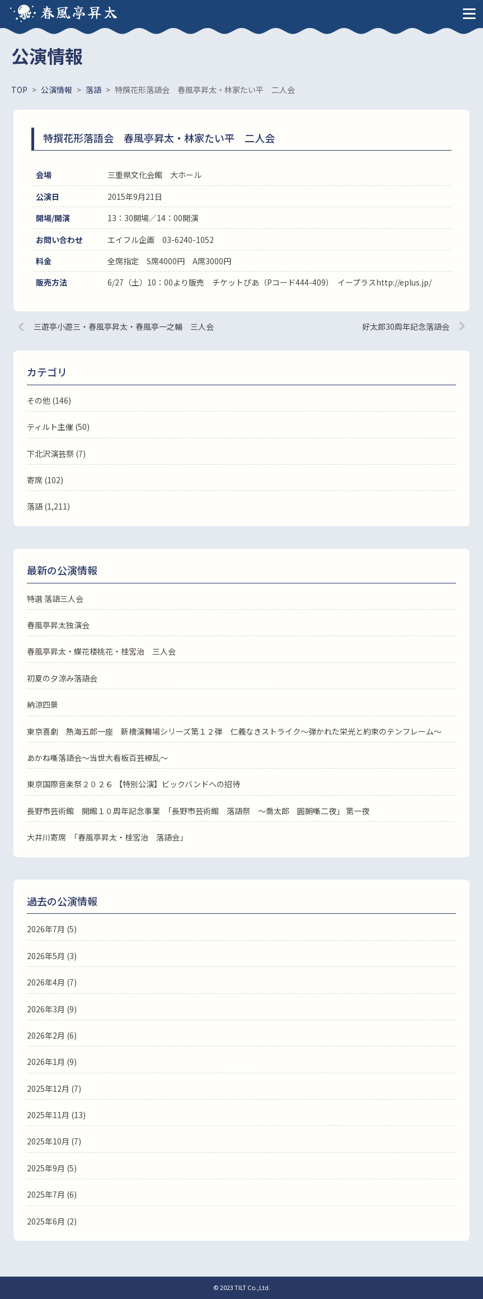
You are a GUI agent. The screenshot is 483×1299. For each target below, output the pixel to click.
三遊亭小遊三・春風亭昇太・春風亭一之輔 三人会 (124, 326)
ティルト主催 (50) (58, 426)
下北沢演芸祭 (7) (56, 453)
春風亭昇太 (79, 11)
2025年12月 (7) (54, 1088)
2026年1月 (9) (52, 1061)
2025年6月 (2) (52, 1221)
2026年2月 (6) (52, 1035)
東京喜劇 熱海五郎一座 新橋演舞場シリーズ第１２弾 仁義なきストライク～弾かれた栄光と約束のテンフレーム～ (234, 731)
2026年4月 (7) (52, 982)
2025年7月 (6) (52, 1194)
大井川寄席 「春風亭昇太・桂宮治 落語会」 (107, 837)
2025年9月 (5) (52, 1168)
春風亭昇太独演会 (58, 624)
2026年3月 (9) (52, 1009)
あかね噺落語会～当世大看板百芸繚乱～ (97, 757)
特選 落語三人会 (55, 598)
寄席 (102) (45, 479)
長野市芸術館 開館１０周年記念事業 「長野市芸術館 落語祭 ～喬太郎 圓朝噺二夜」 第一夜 (198, 810)
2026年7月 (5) (52, 928)
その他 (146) (49, 400)
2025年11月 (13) (56, 1114)
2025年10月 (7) (54, 1141)
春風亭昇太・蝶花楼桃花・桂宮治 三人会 (101, 651)
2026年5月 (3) (52, 955)
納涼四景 (42, 704)
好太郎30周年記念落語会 (405, 326)
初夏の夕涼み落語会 (62, 678)
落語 (35, 506)
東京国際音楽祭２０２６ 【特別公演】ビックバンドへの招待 (133, 783)
